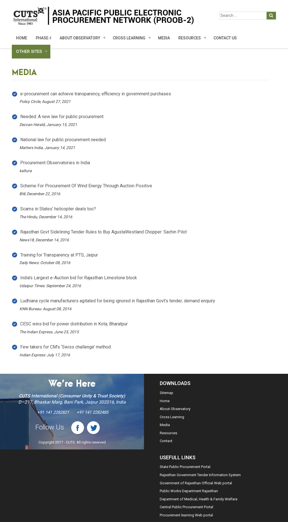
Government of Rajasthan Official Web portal (196, 483)
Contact (166, 441)
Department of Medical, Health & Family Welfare (198, 499)
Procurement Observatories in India (55, 162)
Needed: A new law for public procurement (62, 116)
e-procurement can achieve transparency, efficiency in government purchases (95, 93)
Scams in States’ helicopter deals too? (58, 209)
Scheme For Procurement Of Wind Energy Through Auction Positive (86, 185)
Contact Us (225, 38)
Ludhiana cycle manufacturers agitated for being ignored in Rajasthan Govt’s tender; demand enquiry (117, 300)
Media (165, 425)
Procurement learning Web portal (186, 515)
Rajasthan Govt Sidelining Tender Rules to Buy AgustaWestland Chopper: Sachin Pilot (103, 232)
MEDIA (164, 38)
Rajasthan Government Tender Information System (200, 475)
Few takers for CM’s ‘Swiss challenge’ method (65, 347)
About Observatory (80, 38)
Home (21, 38)
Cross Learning (129, 38)
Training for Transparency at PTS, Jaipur (59, 255)
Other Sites (29, 51)
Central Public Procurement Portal (186, 507)
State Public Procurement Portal (185, 467)
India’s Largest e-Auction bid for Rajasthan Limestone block (78, 277)
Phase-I (43, 38)
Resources (189, 38)
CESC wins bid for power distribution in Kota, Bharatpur (74, 324)
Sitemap (166, 393)
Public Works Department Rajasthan (189, 491)
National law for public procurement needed (63, 139)
